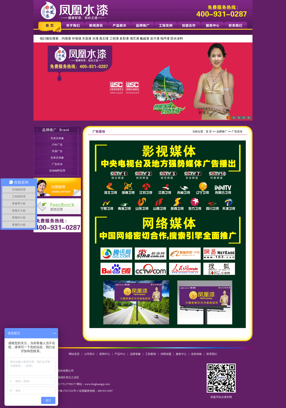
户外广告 (57, 144)
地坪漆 (165, 38)
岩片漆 (155, 38)
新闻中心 (104, 354)
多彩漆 (124, 38)
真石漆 (104, 38)
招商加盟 (166, 354)
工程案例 (150, 354)
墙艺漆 (134, 38)
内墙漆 (66, 38)
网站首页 (74, 354)
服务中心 (181, 354)
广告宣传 (57, 164)
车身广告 (57, 151)
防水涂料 (176, 38)
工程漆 (114, 38)
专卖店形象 (57, 138)
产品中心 (120, 354)
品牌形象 (135, 354)
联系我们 (211, 354)
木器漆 (86, 38)
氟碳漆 (144, 38)
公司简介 (89, 354)
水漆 (95, 38)
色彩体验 (196, 354)
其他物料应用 (57, 170)
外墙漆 (76, 38)
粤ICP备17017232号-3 (65, 390)
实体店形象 (57, 157)
